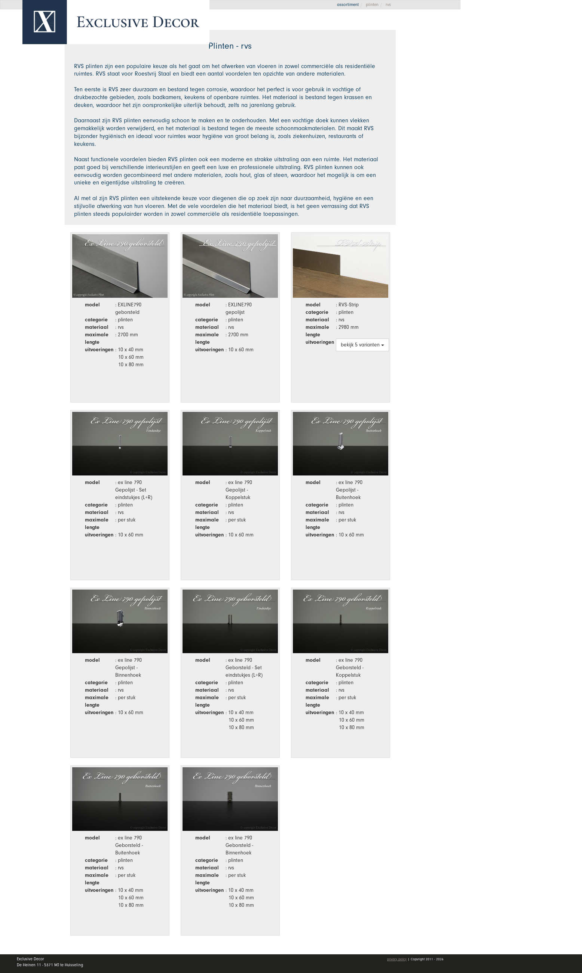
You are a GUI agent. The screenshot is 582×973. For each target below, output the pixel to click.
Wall (525, 91)
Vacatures (495, 128)
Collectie (525, 73)
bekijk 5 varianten (362, 345)
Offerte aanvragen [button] (503, 31)
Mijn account (500, 168)
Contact (491, 146)
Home (488, 56)
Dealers (525, 109)
